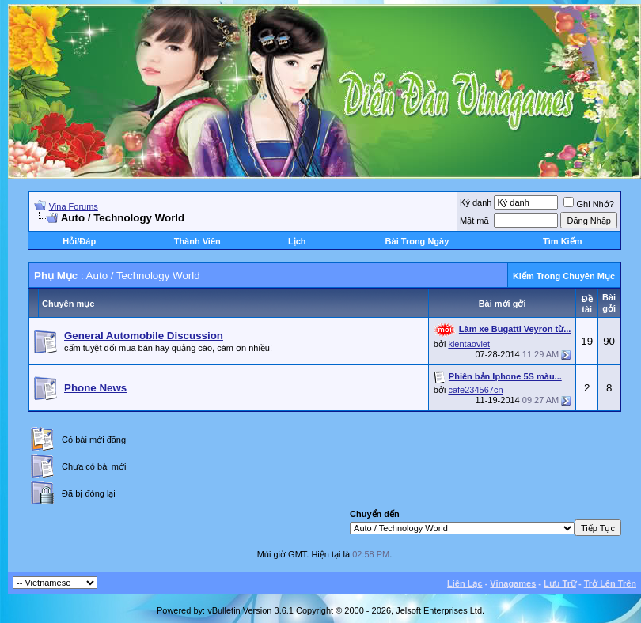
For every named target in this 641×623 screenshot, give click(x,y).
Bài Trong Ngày (417, 241)
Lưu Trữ (560, 583)
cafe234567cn (475, 390)
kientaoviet (469, 344)
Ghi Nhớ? (588, 204)
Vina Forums (73, 206)
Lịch (297, 241)
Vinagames (513, 583)
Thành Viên (197, 241)
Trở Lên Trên (610, 583)
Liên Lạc (465, 583)
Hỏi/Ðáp (79, 241)
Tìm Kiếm (562, 241)
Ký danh (475, 202)
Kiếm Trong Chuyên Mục (564, 276)
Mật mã (474, 220)
